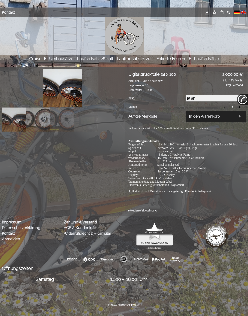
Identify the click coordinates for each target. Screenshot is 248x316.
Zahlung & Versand (80, 222)
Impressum (11, 222)
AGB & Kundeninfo (80, 228)
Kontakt (8, 12)
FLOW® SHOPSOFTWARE (124, 305)
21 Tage (140, 90)
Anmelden (11, 239)
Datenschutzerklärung (21, 228)
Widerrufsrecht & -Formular (87, 233)
